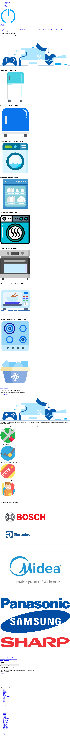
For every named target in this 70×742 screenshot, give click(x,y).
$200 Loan (51, 669)
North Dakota (5, 722)
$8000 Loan (63, 678)
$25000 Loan (51, 682)
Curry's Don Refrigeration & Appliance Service (9, 656)
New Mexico (6, 388)
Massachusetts (5, 709)
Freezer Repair (8, 29)
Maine (4, 707)
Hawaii (4, 699)
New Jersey (5, 719)
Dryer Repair (30, 29)
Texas (4, 731)
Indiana (4, 702)
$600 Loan (63, 671)
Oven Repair (36, 29)
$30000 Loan (63, 682)
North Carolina (5, 721)
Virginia (4, 733)
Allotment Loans (7, 2)
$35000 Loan (40, 684)
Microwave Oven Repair (43, 29)
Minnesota (5, 712)
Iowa (4, 703)
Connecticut (5, 694)
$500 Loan (51, 671)
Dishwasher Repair (24, 29)
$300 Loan (63, 669)
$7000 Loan (51, 678)
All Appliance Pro (3, 24)
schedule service (3, 30)
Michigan (4, 710)
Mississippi (5, 713)
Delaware (4, 695)
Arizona (4, 691)
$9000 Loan (40, 680)
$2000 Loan (63, 675)
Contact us (6, 6)
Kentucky (4, 705)
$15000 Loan (63, 680)
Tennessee (5, 730)
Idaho (4, 700)
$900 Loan (63, 673)
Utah (4, 732)
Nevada (4, 717)
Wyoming (4, 736)
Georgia (4, 698)
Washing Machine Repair (16, 29)
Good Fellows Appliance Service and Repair (8, 658)
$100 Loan (40, 669)
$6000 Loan (40, 678)
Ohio (4, 723)
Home (1, 388)
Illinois (4, 701)
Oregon (4, 725)
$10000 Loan (51, 680)
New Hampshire (6, 718)
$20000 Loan (40, 682)
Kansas (4, 704)
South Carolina (5, 728)
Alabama (4, 689)
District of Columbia (6, 696)
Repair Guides (3, 25)
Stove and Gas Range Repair (53, 29)
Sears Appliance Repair (4, 660)
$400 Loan (40, 671)
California (5, 692)
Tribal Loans (6, 3)
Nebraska (4, 716)
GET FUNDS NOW (4, 40)
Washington (5, 734)
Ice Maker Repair (62, 29)
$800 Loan (51, 673)
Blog (5, 4)
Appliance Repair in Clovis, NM (6, 654)
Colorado (4, 693)
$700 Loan (40, 673)
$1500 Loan (51, 675)
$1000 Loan (40, 675)
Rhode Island (5, 727)
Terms (5, 5)
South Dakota (5, 729)
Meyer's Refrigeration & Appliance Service (8, 659)
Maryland (4, 708)
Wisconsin (5, 735)
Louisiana (4, 706)
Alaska (4, 690)
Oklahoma (5, 724)
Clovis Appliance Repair (5, 655)
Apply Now (2, 673)
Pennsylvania (5, 726)
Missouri (4, 714)
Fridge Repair (3, 29)
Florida (4, 697)
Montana (4, 715)
